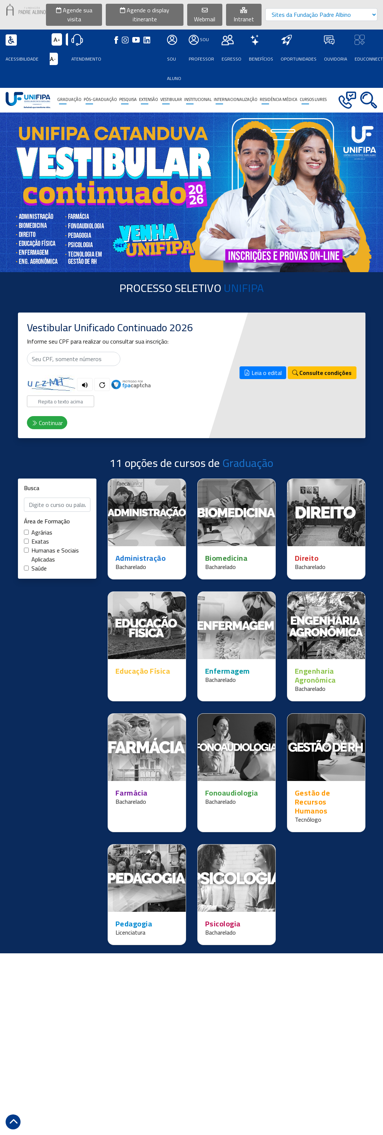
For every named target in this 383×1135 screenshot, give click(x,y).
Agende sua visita (74, 14)
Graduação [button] (69, 99)
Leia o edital (263, 372)
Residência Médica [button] (278, 99)
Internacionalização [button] (235, 99)
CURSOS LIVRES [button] (313, 99)
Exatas (40, 541)
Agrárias (41, 532)
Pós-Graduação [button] (100, 99)
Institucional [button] (197, 99)
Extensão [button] (148, 99)
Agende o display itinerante (144, 14)
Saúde (39, 568)
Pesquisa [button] (128, 99)
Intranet (244, 16)
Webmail (204, 16)
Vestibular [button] (171, 99)
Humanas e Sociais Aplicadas (55, 555)
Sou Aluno (174, 59)
